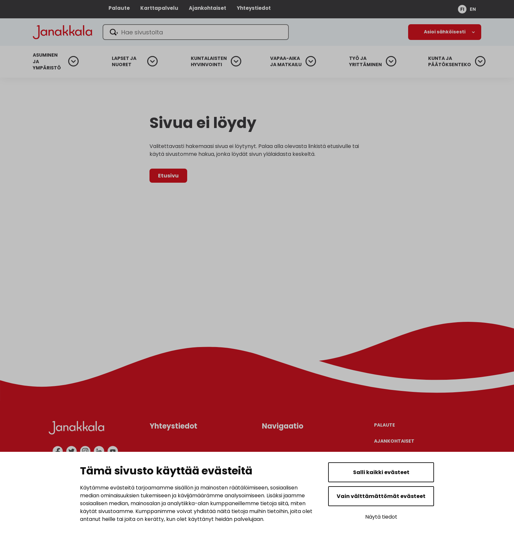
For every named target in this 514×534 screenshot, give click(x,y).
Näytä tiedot (381, 517)
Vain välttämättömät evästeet (381, 496)
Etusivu (168, 175)
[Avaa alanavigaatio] (444, 32)
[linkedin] (99, 451)
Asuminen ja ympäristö (47, 61)
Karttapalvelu (159, 8)
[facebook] (57, 451)
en (473, 9)
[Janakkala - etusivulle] (66, 31)
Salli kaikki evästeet (381, 472)
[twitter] (71, 451)
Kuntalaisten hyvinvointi (209, 61)
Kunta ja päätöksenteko (449, 61)
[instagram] (85, 451)
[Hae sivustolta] (202, 32)
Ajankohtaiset (207, 8)
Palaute (119, 8)
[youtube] (113, 451)
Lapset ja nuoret (124, 61)
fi (462, 9)
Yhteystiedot (254, 8)
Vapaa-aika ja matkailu (286, 61)
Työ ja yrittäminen (365, 61)
